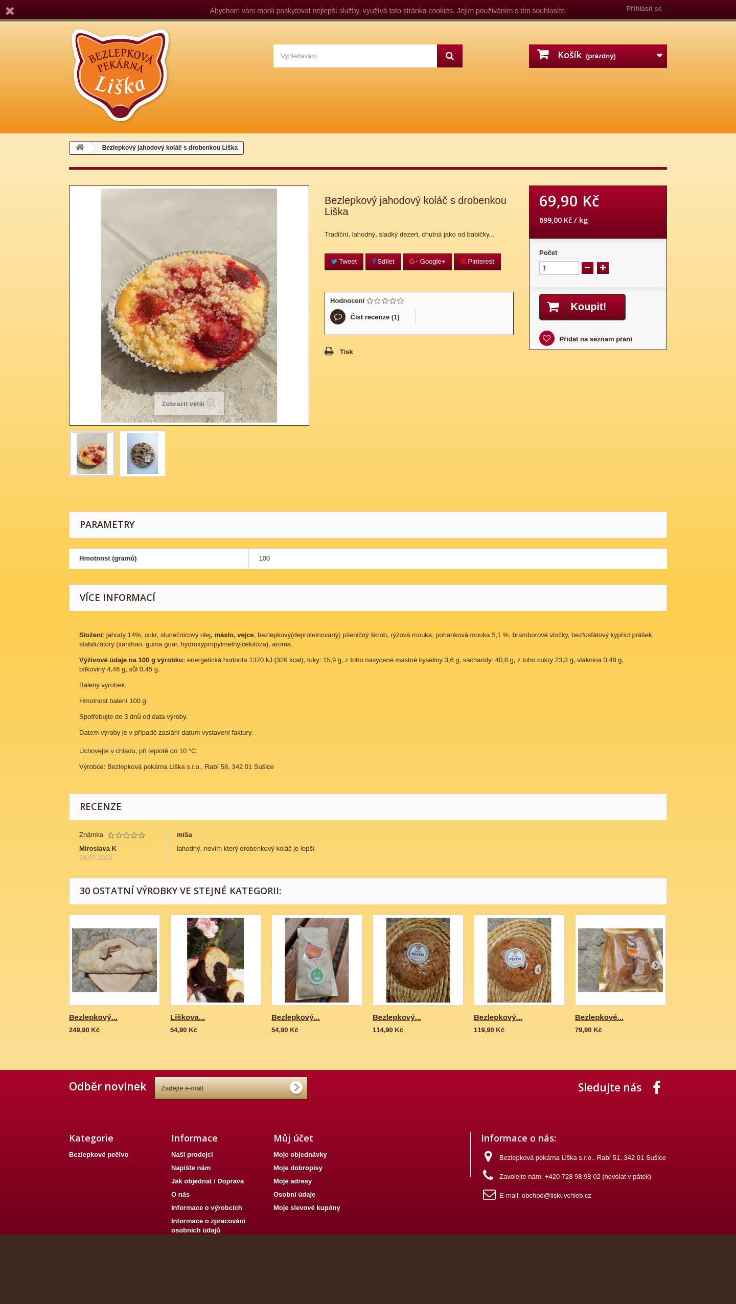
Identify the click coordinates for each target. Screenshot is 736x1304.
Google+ (427, 261)
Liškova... (187, 1017)
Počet (548, 253)
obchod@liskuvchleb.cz (556, 1195)
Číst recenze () (374, 317)
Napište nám (191, 1168)
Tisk (346, 352)
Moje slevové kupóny (306, 1208)
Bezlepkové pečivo (98, 1154)
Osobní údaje (294, 1194)
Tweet (344, 261)
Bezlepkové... (599, 1017)
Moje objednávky (300, 1154)
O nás (180, 1194)
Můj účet (293, 1138)
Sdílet (383, 261)
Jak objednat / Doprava (207, 1181)
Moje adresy (292, 1181)
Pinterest (477, 261)
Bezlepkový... (93, 1017)
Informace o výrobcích (206, 1208)
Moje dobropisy (298, 1168)
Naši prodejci (192, 1154)
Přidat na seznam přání (595, 339)
